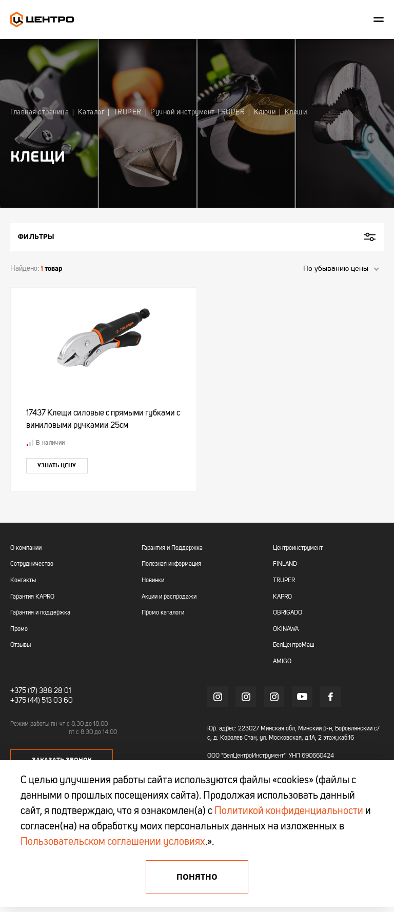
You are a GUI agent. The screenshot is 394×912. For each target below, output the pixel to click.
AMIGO (282, 662)
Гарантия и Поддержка (172, 548)
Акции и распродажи (169, 597)
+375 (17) (23, 691)
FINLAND (285, 564)
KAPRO (282, 597)
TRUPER (284, 581)
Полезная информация (171, 564)
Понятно (197, 877)
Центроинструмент (298, 548)
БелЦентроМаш (293, 645)
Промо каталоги (163, 613)
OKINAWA (286, 629)
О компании (26, 548)
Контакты (23, 581)
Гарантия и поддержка (40, 613)
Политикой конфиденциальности (288, 811)
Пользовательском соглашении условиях (113, 842)
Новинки (153, 581)
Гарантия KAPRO (32, 597)
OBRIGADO (287, 613)
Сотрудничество (31, 564)
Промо (19, 629)
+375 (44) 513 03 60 (41, 700)
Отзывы (20, 645)
